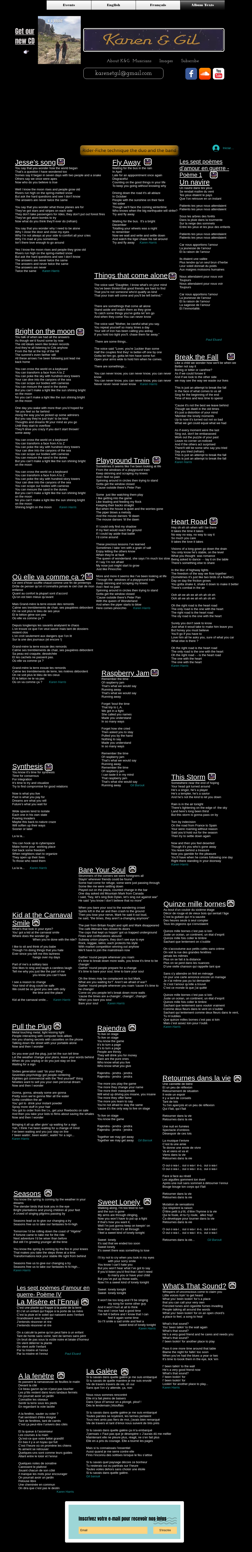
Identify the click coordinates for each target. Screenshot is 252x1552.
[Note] (26, 51)
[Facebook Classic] (191, 74)
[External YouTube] (187, 114)
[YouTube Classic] (218, 74)
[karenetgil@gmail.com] (123, 73)
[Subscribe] (190, 61)
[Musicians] (141, 61)
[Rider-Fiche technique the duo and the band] (129, 150)
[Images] (165, 61)
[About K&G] (118, 61)
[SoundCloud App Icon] (205, 74)
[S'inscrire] (165, 1530)
